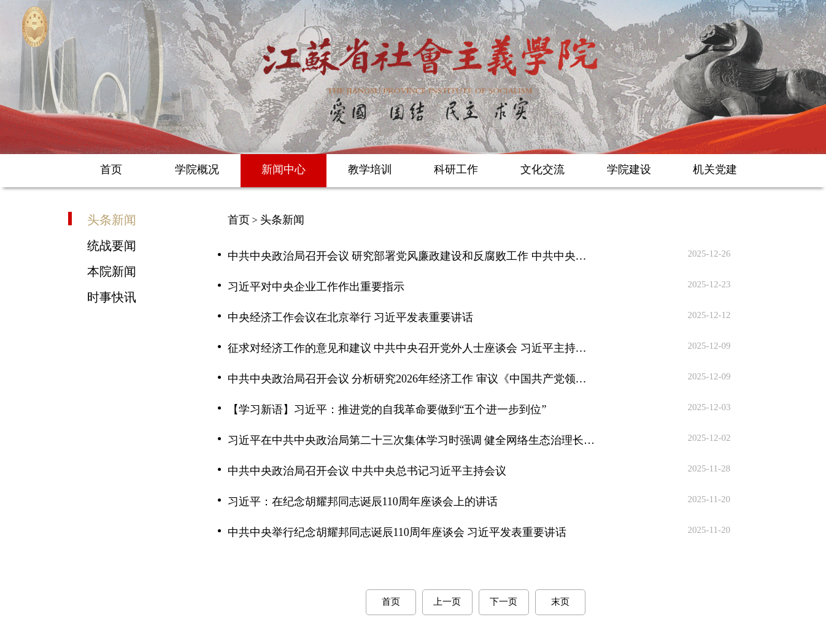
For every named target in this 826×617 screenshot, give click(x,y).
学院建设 (629, 169)
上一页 (447, 602)
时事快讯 (111, 296)
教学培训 (370, 169)
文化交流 (542, 169)
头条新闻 (111, 219)
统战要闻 (111, 245)
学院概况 (197, 169)
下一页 (503, 602)
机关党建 (715, 169)
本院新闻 (111, 271)
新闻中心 (283, 169)
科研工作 (456, 169)
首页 (111, 169)
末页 (560, 602)
